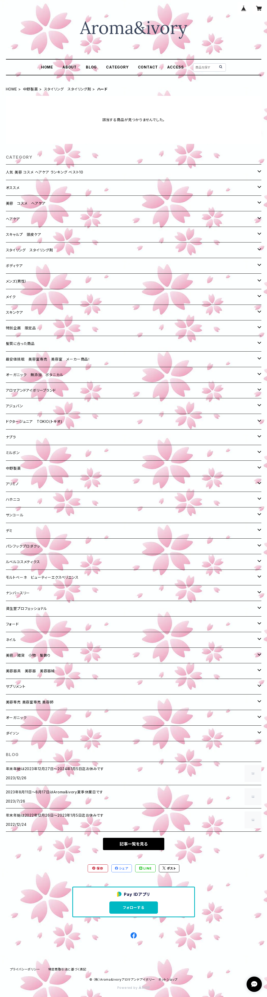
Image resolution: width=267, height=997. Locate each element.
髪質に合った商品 (20, 343)
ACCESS (175, 67)
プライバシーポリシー (25, 969)
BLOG (91, 67)
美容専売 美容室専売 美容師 (30, 702)
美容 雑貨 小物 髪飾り (28, 655)
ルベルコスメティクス (23, 562)
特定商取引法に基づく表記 (67, 969)
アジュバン (14, 406)
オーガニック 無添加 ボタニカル (34, 375)
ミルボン (13, 452)
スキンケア (14, 312)
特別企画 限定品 (21, 328)
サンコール (15, 515)
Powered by (133, 988)
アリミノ (12, 484)
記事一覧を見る (134, 844)
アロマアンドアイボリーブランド (31, 390)
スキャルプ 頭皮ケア (23, 234)
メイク (11, 297)
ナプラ (11, 437)
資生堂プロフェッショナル (26, 608)
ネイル (11, 639)
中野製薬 (30, 89)
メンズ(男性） (16, 281)
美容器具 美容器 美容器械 (30, 671)
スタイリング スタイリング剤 (67, 89)
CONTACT (148, 67)
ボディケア (14, 265)
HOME (47, 67)
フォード (12, 624)
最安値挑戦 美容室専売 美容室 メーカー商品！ (48, 359)
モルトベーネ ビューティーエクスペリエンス (42, 577)
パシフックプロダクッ (23, 546)
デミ (9, 530)
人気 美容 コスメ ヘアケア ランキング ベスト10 (44, 172)
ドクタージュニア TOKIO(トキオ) (34, 421)
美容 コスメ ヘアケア (26, 203)
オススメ (13, 188)
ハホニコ (13, 499)
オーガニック (16, 717)
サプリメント (16, 686)
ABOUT (69, 67)
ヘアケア (13, 219)
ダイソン (12, 733)
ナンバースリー (18, 593)
